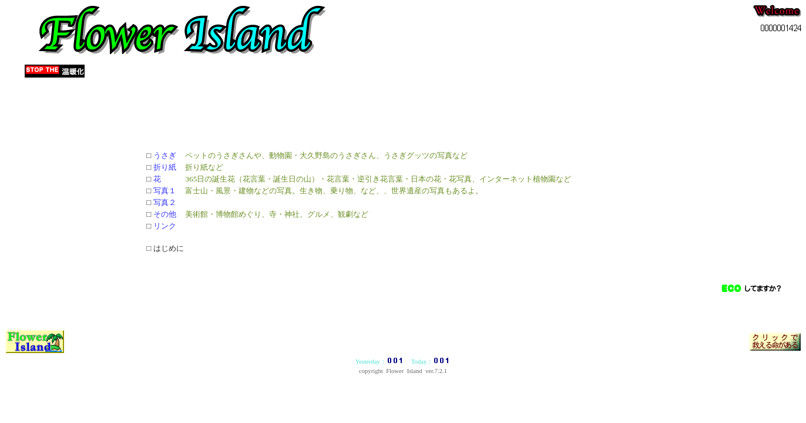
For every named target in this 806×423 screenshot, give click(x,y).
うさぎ (164, 155)
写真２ (164, 202)
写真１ (164, 190)
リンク (164, 225)
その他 (164, 214)
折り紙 (164, 167)
